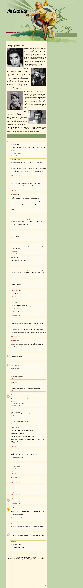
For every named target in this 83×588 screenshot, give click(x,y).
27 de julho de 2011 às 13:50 (16, 528)
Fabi (12, 231)
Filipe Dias (13, 382)
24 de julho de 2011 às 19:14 (16, 378)
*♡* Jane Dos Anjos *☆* (16, 159)
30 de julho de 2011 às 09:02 (16, 549)
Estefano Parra (14, 353)
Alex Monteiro (14, 427)
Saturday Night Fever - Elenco (16, 45)
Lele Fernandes (14, 450)
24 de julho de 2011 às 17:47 (16, 336)
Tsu (11, 179)
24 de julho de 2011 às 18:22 (16, 349)
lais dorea (13, 362)
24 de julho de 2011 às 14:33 (16, 298)
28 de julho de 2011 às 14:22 (16, 537)
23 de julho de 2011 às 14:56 (16, 253)
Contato (19, 32)
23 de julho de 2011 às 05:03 (16, 175)
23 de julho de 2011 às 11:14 (15, 190)
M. (11, 279)
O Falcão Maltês (14, 296)
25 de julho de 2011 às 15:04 (16, 473)
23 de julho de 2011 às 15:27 (16, 264)
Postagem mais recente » (12, 585)
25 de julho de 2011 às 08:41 (16, 390)
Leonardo (13, 319)
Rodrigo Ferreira (14, 507)
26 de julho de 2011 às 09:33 (16, 494)
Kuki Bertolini (13, 216)
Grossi (12, 394)
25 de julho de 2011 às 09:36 (16, 459)
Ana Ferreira (13, 194)
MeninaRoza (13, 541)
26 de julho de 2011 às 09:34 (16, 503)
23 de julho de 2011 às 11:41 (15, 228)
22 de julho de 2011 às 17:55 (16, 155)
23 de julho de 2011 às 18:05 (16, 276)
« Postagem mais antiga (41, 585)
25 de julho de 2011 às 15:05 (16, 482)
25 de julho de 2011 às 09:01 (16, 405)
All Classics (17, 11)
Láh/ (12, 244)
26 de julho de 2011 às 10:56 (16, 519)
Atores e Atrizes (14, 136)
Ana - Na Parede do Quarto (16, 210)
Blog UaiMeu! (13, 144)
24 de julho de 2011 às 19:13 (16, 358)
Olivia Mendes (14, 523)
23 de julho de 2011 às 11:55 (15, 240)
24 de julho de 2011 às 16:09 (16, 315)
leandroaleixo (13, 257)
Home (8, 32)
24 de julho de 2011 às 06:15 (16, 286)
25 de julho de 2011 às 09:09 (16, 423)
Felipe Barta (13, 498)
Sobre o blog (13, 32)
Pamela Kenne (13, 267)
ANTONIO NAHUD (15, 290)
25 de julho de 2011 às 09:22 (16, 446)
